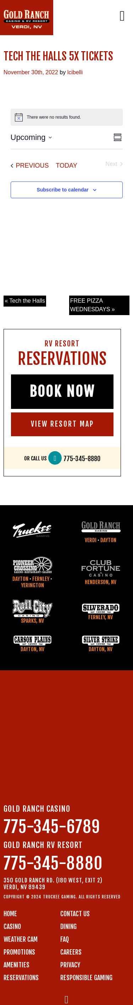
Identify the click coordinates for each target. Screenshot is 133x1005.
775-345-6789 (52, 826)
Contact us (75, 914)
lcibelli (75, 72)
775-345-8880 (81, 459)
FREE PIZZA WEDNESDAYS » (92, 305)
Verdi (90, 540)
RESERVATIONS (21, 978)
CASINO (12, 926)
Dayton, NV (32, 649)
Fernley (40, 579)
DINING (68, 926)
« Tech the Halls (25, 301)
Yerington (32, 585)
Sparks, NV (32, 620)
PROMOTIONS (19, 952)
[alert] (67, 117)
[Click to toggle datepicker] (31, 137)
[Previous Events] (30, 165)
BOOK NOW (62, 391)
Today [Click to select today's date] (66, 165)
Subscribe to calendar (62, 190)
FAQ (64, 939)
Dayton (108, 540)
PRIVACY (70, 965)
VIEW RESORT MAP (62, 424)
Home (10, 914)
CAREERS (71, 952)
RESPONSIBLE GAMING (86, 978)
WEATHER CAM (21, 939)
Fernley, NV (100, 617)
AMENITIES (16, 965)
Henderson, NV (100, 582)
